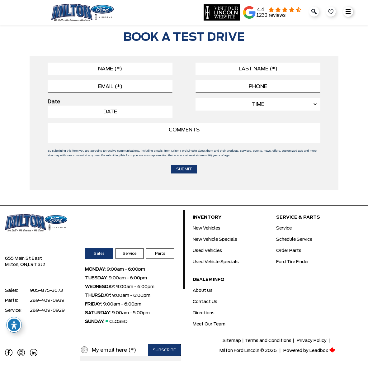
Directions (204, 313)
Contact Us (205, 302)
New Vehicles (206, 228)
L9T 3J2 (36, 265)
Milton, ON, (16, 265)
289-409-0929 (47, 310)
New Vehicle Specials (215, 239)
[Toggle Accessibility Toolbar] (14, 324)
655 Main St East (23, 258)
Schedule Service (294, 239)
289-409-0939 (47, 300)
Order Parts (288, 251)
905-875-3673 (46, 290)
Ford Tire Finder (292, 262)
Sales (99, 253)
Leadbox (322, 351)
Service (129, 253)
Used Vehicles (207, 251)
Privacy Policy (312, 341)
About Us (203, 290)
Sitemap (232, 341)
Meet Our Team (209, 324)
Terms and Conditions (268, 341)
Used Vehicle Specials (216, 262)
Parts (160, 253)
